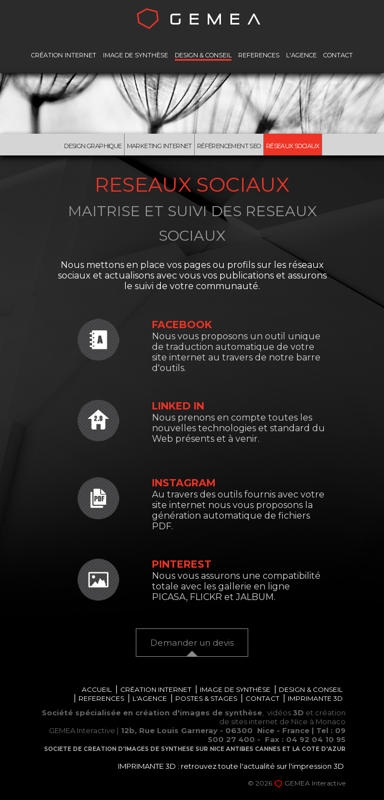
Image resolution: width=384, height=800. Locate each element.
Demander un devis (192, 644)
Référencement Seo (232, 146)
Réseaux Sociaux (299, 146)
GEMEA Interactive (315, 785)
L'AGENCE (301, 55)
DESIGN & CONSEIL (203, 55)
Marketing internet (158, 146)
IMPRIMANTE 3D (315, 700)
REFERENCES (258, 55)
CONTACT (338, 55)
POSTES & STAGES (206, 700)
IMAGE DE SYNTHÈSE (135, 55)
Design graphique (88, 146)
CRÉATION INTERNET (63, 55)
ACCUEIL (97, 691)
